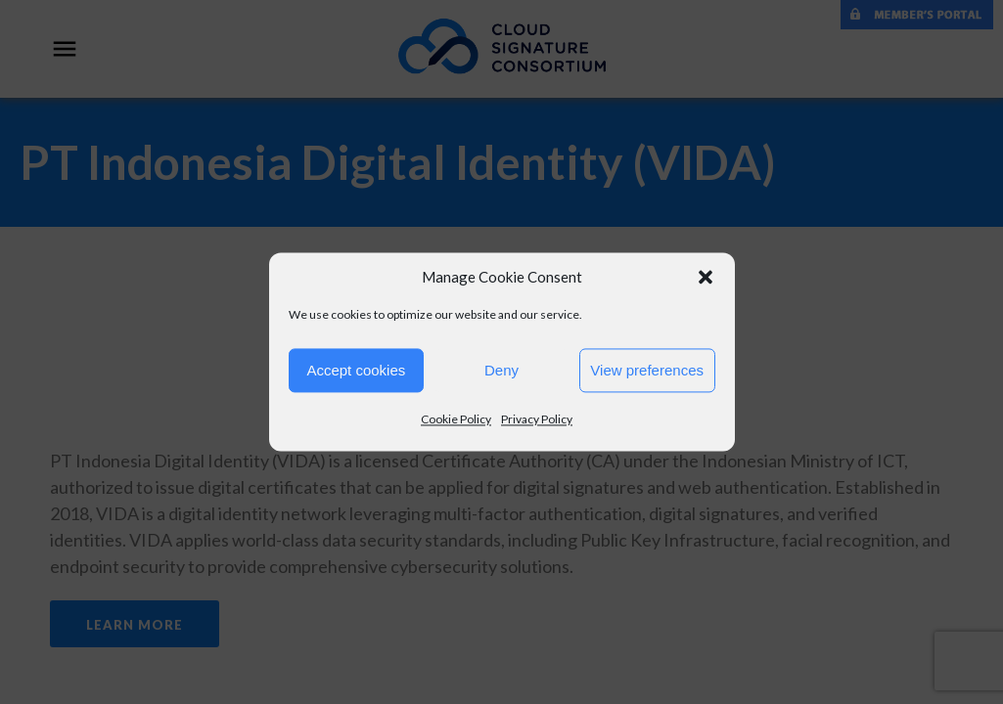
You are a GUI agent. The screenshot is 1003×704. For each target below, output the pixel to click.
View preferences (647, 370)
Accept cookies (355, 370)
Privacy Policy (536, 419)
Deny (501, 370)
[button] (705, 276)
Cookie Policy (456, 419)
